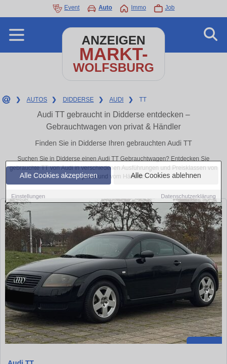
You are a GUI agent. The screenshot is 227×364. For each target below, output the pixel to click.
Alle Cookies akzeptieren (58, 175)
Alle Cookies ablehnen (166, 175)
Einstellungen (28, 196)
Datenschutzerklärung (188, 196)
